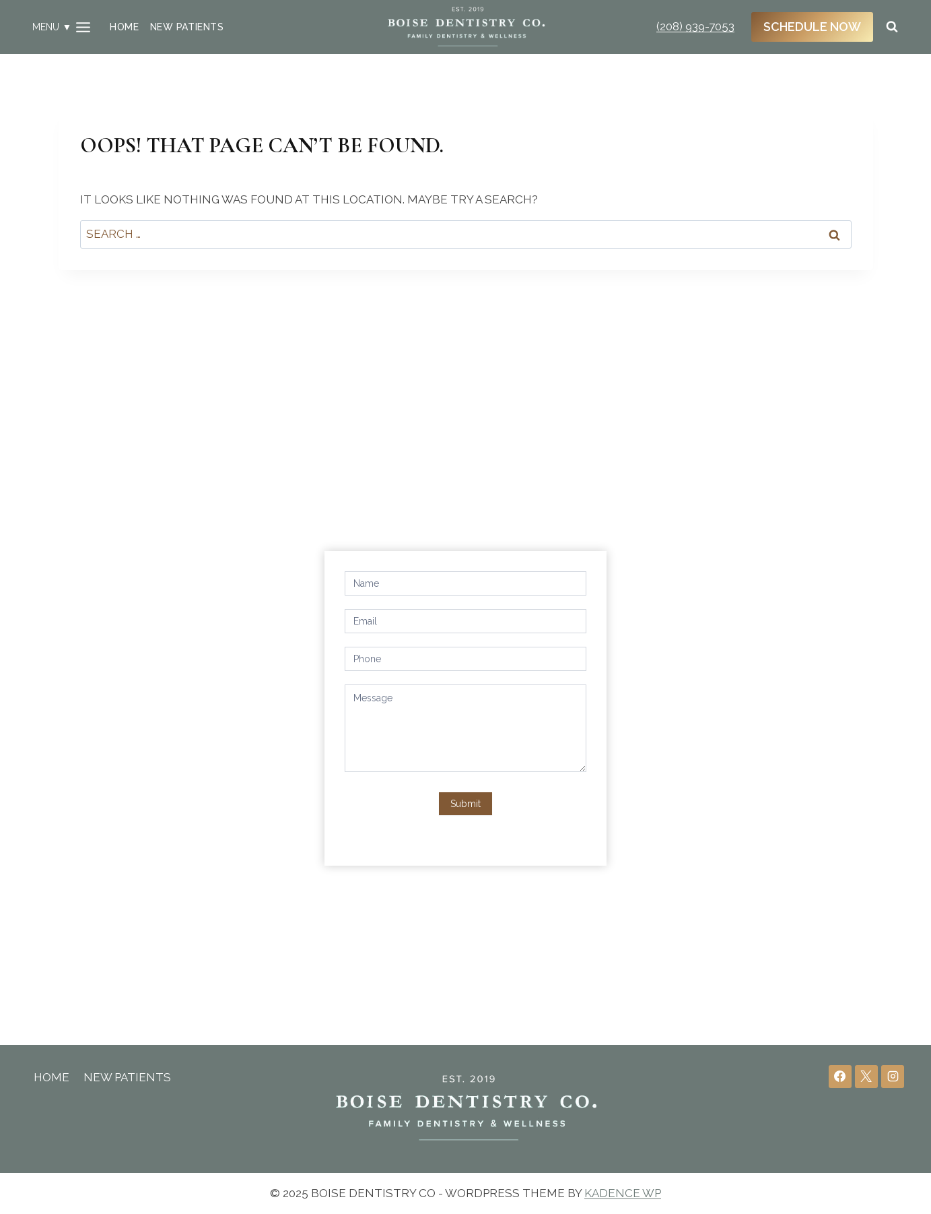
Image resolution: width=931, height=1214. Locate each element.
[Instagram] (892, 1076)
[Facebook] (840, 1076)
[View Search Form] (892, 27)
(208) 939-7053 (695, 26)
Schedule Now (812, 27)
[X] (866, 1076)
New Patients (186, 27)
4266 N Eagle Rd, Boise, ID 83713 (174, 623)
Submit (465, 803)
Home (124, 27)
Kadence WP (622, 1193)
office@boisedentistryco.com (163, 670)
